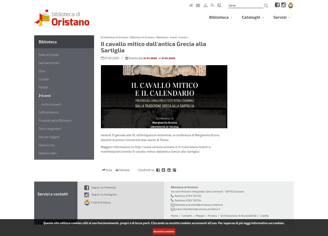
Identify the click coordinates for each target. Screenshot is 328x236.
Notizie (43, 87)
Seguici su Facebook (100, 187)
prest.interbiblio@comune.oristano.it (197, 208)
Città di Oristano (97, 202)
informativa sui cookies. (267, 223)
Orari (42, 71)
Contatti (44, 79)
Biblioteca (220, 17)
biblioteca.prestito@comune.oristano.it (199, 204)
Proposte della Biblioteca (55, 120)
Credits (264, 215)
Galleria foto (47, 145)
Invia (107, 170)
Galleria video (47, 153)
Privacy (212, 215)
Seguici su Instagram (100, 194)
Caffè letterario (49, 112)
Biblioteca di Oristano (142, 37)
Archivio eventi (51, 104)
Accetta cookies (164, 231)
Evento (183, 37)
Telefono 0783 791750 (187, 195)
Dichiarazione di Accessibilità (238, 215)
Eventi (45, 95)
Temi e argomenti (50, 129)
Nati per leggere (49, 137)
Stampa (122, 170)
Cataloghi (253, 17)
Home (174, 215)
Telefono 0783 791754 (187, 200)
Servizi (281, 17)
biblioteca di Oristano (116, 37)
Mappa (199, 215)
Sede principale (49, 54)
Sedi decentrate (49, 63)
